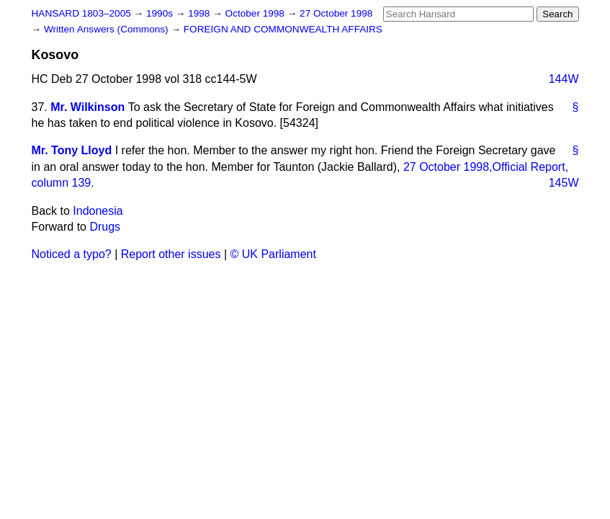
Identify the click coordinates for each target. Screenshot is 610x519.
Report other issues (171, 254)
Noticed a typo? (72, 254)
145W (564, 183)
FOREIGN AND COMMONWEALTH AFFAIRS (283, 29)
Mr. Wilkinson (87, 107)
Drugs (104, 227)
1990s (161, 13)
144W (564, 79)
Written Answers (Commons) (107, 29)
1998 (200, 13)
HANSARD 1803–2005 (81, 13)
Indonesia (97, 211)
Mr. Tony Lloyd (72, 150)
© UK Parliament (273, 254)
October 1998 (256, 13)
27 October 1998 (336, 13)
